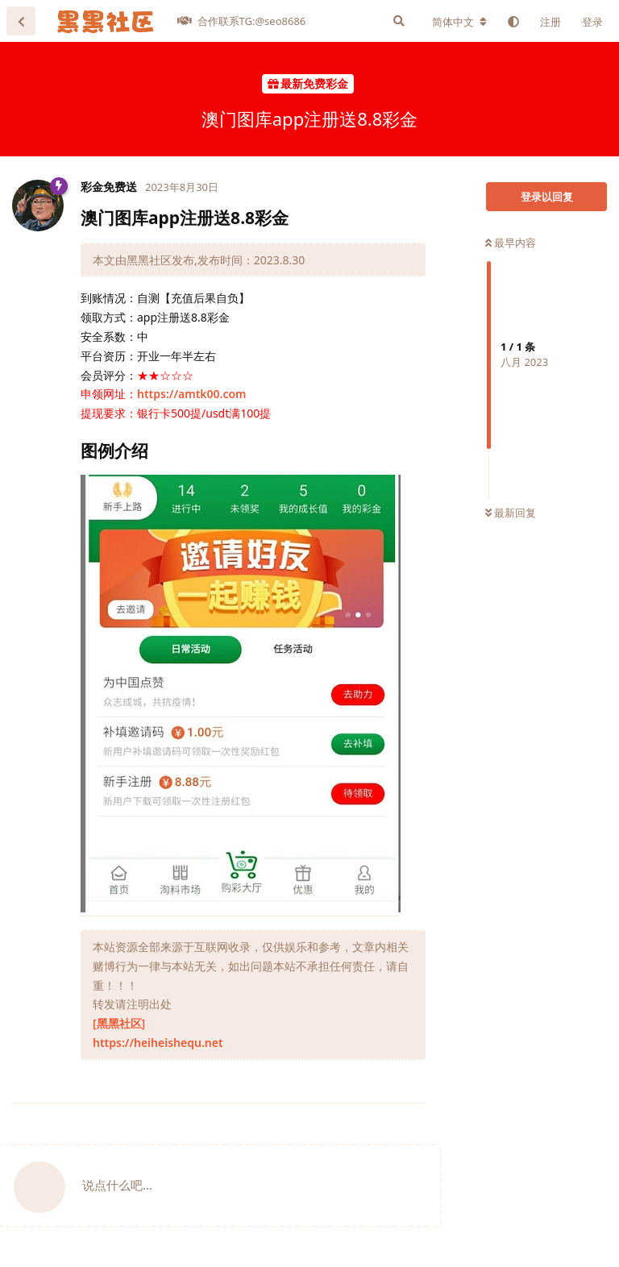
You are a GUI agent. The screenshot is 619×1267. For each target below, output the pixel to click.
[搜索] (398, 20)
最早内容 (510, 242)
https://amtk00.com (192, 393)
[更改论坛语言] (459, 21)
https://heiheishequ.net (158, 1042)
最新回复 (510, 512)
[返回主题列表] (20, 20)
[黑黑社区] (119, 1023)
